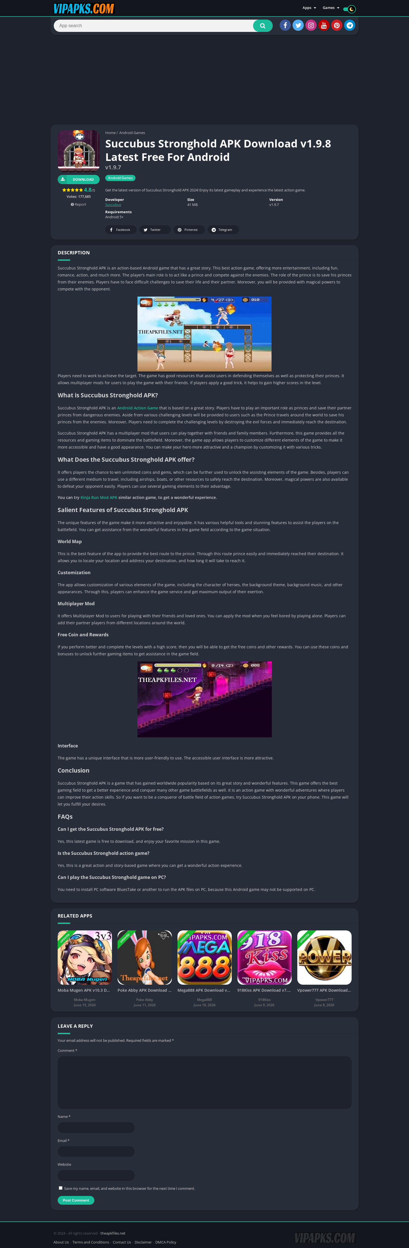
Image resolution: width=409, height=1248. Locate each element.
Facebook (119, 232)
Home (110, 135)
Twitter (152, 232)
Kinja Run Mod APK (99, 500)
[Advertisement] (205, 82)
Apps (307, 8)
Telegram (221, 232)
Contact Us (122, 1240)
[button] (259, 27)
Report (78, 206)
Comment (67, 1052)
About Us (61, 1240)
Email (63, 1143)
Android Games (132, 135)
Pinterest (187, 232)
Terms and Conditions (91, 1240)
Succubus (113, 207)
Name (64, 1119)
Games (329, 8)
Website (64, 1167)
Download (76, 182)
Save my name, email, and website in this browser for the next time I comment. (129, 1190)
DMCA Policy (165, 1240)
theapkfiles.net (113, 1231)
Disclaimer (143, 1240)
